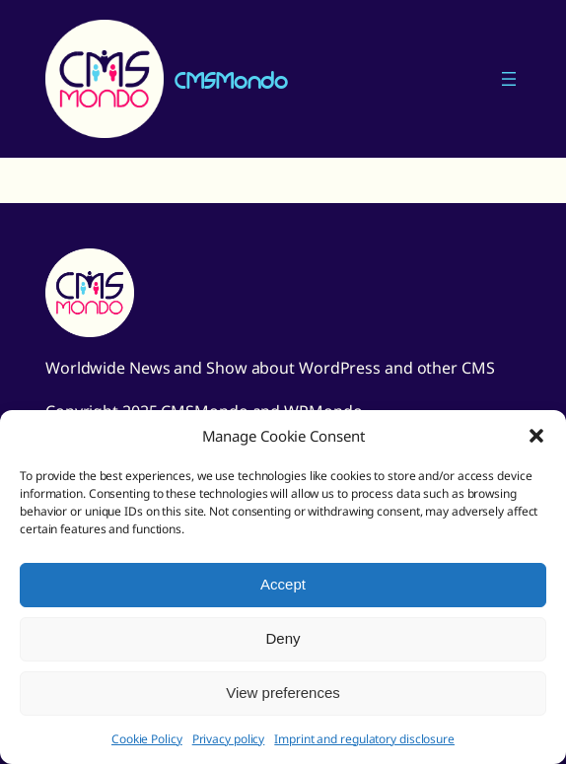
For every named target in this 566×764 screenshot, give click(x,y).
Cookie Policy (146, 738)
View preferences (283, 692)
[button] (536, 436)
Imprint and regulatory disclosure (364, 738)
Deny (282, 638)
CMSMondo (231, 79)
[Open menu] (509, 79)
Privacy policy (228, 738)
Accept (283, 584)
